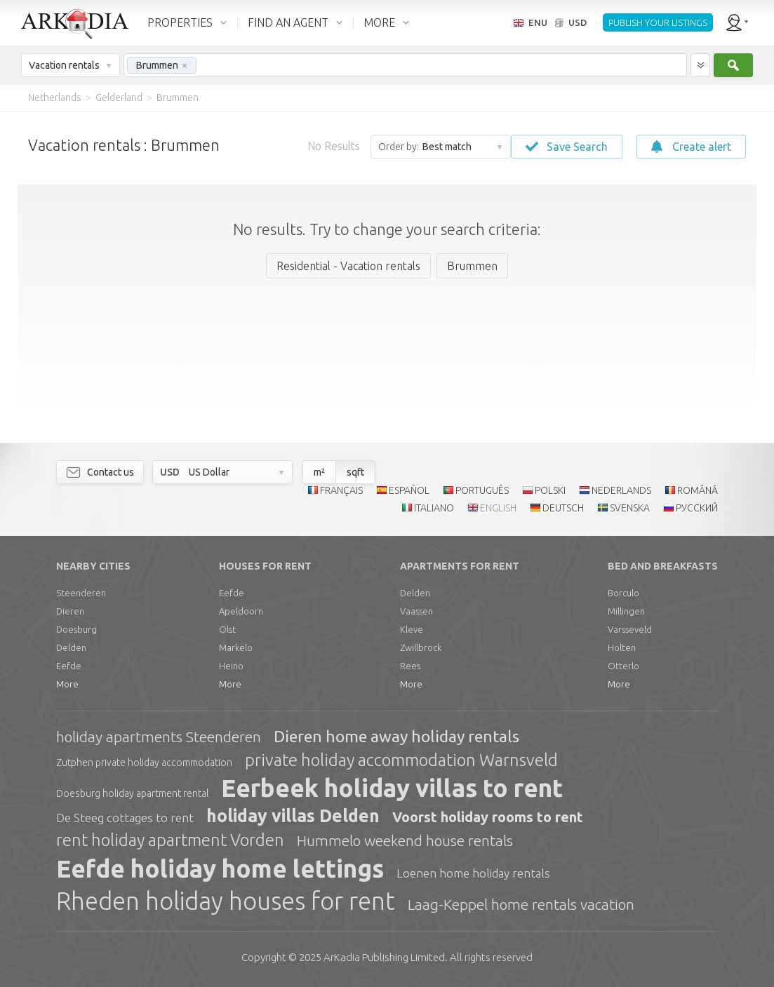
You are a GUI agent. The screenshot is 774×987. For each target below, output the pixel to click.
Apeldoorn (241, 611)
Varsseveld (630, 629)
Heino (231, 666)
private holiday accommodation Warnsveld (401, 760)
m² (319, 472)
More (67, 684)
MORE (379, 22)
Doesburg (76, 629)
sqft (355, 472)
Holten (622, 647)
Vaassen (416, 611)
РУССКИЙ (697, 507)
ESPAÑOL (409, 490)
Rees (410, 666)
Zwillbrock (420, 647)
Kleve (411, 629)
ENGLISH (498, 507)
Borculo (623, 593)
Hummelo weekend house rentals (405, 840)
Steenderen (81, 593)
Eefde (68, 666)
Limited (384, 957)
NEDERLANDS (621, 490)
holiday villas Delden (293, 816)
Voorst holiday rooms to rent (487, 817)
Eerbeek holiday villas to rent (392, 788)
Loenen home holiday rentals (473, 873)
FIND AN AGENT (288, 22)
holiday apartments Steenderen (158, 736)
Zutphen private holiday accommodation (144, 762)
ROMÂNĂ (697, 490)
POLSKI (550, 490)
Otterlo (623, 666)
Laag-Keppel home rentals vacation (521, 904)
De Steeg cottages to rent (125, 817)
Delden (71, 647)
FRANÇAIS (341, 490)
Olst (227, 629)
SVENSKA (630, 507)
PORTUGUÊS (482, 490)
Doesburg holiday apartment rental (132, 793)
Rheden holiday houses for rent (225, 901)
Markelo (236, 647)
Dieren (70, 611)
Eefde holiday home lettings (220, 868)
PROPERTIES (180, 22)
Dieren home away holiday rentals (396, 736)
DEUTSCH (563, 507)
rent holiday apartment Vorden (170, 840)
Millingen (626, 611)
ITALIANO (434, 507)
